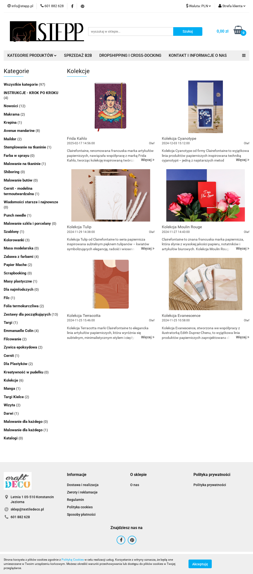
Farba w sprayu (17, 155)
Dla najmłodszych (19, 289)
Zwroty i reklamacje (82, 492)
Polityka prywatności (209, 485)
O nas (134, 485)
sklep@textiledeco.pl (27, 509)
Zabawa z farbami (19, 256)
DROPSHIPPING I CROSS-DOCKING (130, 55)
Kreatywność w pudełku (24, 372)
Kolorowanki (14, 240)
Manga (10, 388)
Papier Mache (16, 265)
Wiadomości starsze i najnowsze (31, 202)
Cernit (9, 355)
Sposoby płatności (81, 514)
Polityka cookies (80, 507)
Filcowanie (13, 339)
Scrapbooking (15, 273)
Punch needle (15, 215)
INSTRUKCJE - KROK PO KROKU (31, 93)
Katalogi (11, 438)
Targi (8, 322)
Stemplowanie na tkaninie (25, 147)
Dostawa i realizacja (83, 485)
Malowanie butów (18, 180)
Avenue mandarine (20, 130)
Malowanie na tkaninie (23, 164)
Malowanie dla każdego (23, 421)
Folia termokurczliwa (22, 306)
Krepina (11, 122)
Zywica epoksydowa (21, 347)
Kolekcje (11, 380)
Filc (7, 298)
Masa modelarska (19, 248)
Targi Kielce (14, 397)
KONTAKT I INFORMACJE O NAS (198, 55)
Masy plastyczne (18, 281)
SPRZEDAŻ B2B (78, 55)
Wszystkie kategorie (21, 84)
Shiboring (12, 172)
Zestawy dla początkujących (28, 314)
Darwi (9, 413)
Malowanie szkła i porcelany (28, 223)
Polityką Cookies (73, 559)
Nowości (11, 106)
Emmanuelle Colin (19, 330)
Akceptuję (200, 564)
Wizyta (10, 405)
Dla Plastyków (16, 364)
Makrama (12, 114)
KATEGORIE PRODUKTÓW (32, 55)
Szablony (12, 231)
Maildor (10, 139)
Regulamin (75, 500)
